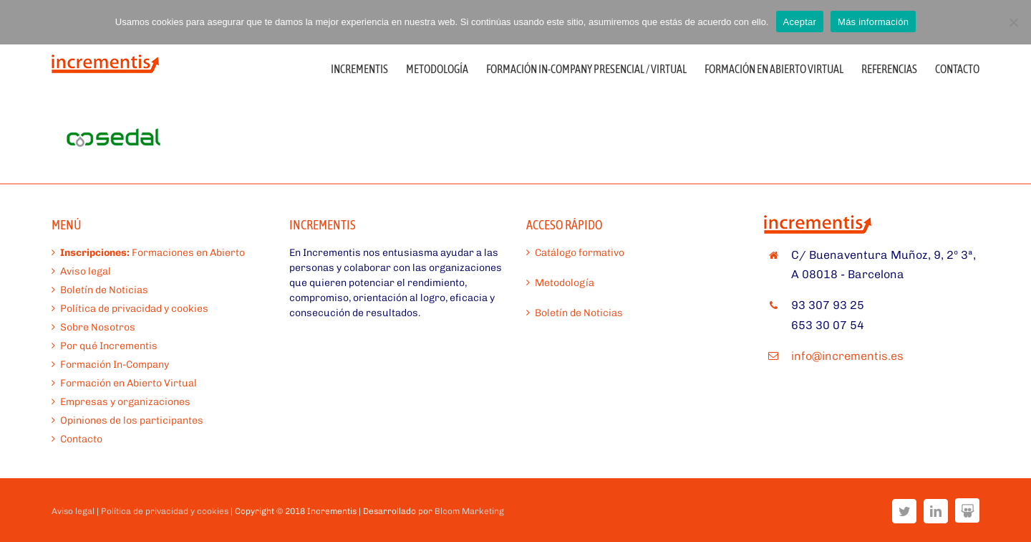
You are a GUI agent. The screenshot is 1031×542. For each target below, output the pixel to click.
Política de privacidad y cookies (134, 309)
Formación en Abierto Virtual (128, 383)
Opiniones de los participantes (131, 420)
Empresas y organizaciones (125, 402)
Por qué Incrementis (109, 346)
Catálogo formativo (579, 253)
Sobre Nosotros (97, 327)
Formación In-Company (114, 364)
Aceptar (800, 21)
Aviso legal (85, 271)
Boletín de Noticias (104, 290)
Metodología (564, 283)
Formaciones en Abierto (152, 253)
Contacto (81, 439)
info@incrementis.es (847, 356)
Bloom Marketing (469, 511)
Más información (873, 21)
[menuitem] (368, 68)
